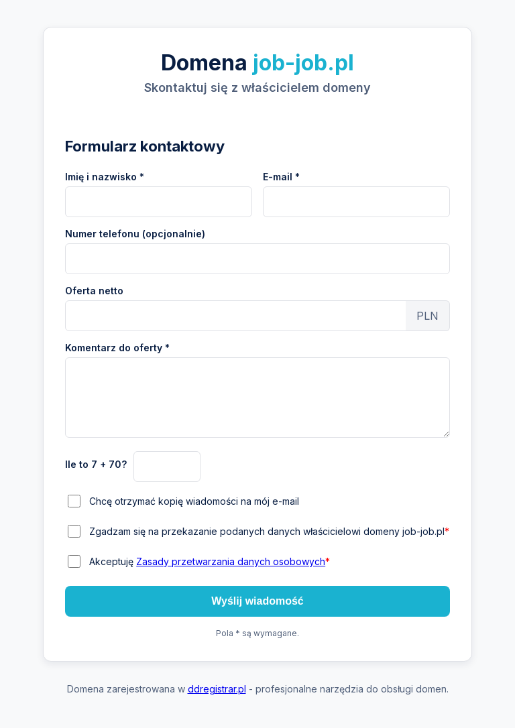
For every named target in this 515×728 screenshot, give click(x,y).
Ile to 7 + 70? (96, 464)
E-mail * (281, 176)
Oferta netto (94, 290)
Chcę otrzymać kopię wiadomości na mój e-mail (194, 501)
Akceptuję (209, 561)
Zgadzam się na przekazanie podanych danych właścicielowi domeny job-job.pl (269, 531)
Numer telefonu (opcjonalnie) (135, 233)
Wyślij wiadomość (257, 601)
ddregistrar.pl (217, 688)
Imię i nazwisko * (104, 176)
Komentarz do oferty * (117, 347)
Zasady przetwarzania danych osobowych (230, 561)
